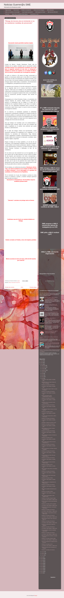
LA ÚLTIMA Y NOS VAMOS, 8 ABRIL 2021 (49, 505)
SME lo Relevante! (50, 10)
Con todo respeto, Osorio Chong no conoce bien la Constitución (51, 298)
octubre (43, 368)
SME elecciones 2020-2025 (53, 12)
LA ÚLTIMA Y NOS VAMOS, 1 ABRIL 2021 (49, 545)
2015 (42, 564)
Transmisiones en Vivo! (34, 14)
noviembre (44, 367)
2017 (42, 561)
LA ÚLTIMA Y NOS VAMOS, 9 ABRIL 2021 (49, 499)
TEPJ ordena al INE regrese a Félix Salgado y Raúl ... (48, 496)
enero (43, 555)
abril (43, 378)
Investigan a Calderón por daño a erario (49, 422)
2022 (42, 362)
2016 (42, 563)
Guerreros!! (7, 14)
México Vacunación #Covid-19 (14, 282)
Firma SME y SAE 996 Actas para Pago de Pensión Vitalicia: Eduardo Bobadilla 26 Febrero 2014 (52, 343)
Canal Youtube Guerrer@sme (27, 12)
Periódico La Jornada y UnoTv (47, 411)
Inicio (22, 287)
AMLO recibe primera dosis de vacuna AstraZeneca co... (48, 442)
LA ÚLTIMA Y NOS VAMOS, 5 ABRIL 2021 (49, 522)
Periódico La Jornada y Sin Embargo (51, 325)
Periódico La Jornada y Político (47, 477)
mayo (43, 376)
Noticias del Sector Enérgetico (39, 10)
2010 (42, 572)
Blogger (35, 595)
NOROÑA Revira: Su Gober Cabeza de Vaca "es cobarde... (49, 383)
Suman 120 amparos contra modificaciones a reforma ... (47, 396)
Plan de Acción (16, 10)
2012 (42, 569)
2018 (42, 560)
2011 (42, 571)
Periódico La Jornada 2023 (26, 10)
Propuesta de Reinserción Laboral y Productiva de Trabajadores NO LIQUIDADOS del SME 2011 (51, 332)
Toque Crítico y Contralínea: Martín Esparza (20, 14)
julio (43, 373)
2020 (42, 557)
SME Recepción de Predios (40, 12)
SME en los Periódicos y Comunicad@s (12, 12)
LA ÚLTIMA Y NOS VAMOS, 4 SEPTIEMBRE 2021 (50, 319)
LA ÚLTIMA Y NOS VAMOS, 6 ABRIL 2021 (49, 516)
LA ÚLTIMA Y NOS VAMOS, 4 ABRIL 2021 (49, 528)
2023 (42, 360)
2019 (42, 558)
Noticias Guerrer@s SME (17, 4)
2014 (42, 566)
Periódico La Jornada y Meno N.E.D (51, 312)
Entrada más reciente (9, 287)
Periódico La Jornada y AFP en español (49, 503)
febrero (43, 553)
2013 (42, 568)
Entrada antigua (33, 287)
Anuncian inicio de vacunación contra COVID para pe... (48, 403)
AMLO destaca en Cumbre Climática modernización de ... (48, 429)
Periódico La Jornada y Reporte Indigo (49, 498)
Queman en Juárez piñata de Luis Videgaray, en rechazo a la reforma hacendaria (51, 305)
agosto (43, 371)
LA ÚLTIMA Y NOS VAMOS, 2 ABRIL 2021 (49, 539)
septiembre (44, 370)
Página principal (8, 10)
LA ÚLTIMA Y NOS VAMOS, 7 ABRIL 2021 (49, 511)
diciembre (44, 365)
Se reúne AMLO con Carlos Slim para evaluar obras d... (48, 456)
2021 (42, 364)
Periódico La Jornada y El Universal (48, 384)
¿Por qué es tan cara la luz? (45, 292)
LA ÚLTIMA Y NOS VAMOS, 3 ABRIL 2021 (49, 534)
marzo (43, 551)
